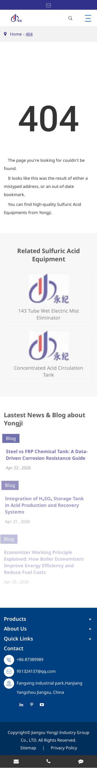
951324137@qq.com (36, 671)
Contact (13, 648)
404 (29, 34)
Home (16, 34)
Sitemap (28, 748)
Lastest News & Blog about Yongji (44, 420)
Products (15, 618)
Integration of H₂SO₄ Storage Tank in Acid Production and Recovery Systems (42, 505)
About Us (15, 628)
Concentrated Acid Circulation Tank (48, 369)
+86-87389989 (30, 659)
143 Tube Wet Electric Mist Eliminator (48, 312)
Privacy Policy (64, 748)
